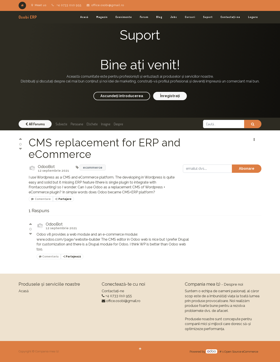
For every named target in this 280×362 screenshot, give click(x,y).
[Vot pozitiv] (20, 139)
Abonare (246, 168)
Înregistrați (170, 96)
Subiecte (61, 124)
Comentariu (49, 256)
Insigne (105, 124)
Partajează (72, 256)
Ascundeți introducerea (121, 96)
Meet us (38, 5)
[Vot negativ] (20, 149)
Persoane (77, 124)
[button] (254, 140)
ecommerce (92, 167)
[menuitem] (84, 17)
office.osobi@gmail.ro (107, 5)
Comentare (41, 199)
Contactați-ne (113, 291)
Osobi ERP (28, 17)
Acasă (24, 291)
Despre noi (233, 284)
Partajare (63, 199)
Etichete (92, 124)
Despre (118, 124)
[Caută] (252, 124)
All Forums (35, 124)
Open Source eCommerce (241, 351)
